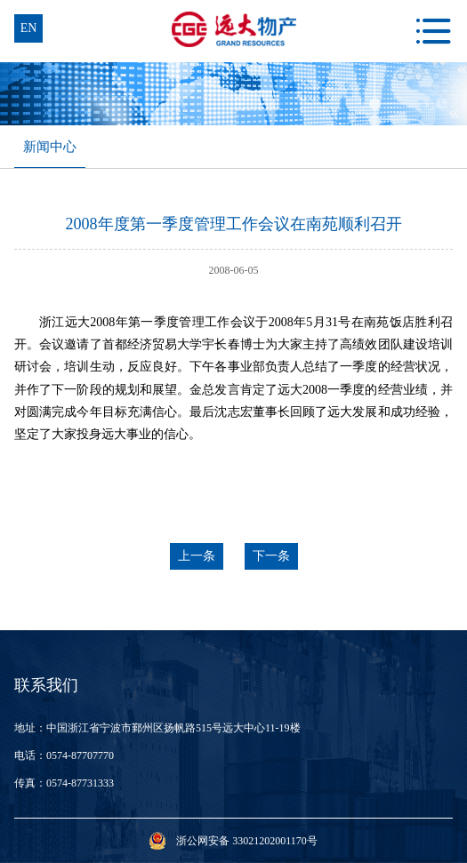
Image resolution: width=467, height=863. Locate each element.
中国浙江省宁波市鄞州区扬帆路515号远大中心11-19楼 (173, 728)
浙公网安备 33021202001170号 (247, 841)
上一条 (196, 556)
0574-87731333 (80, 783)
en (28, 28)
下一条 (271, 556)
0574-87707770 (80, 755)
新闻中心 (49, 147)
